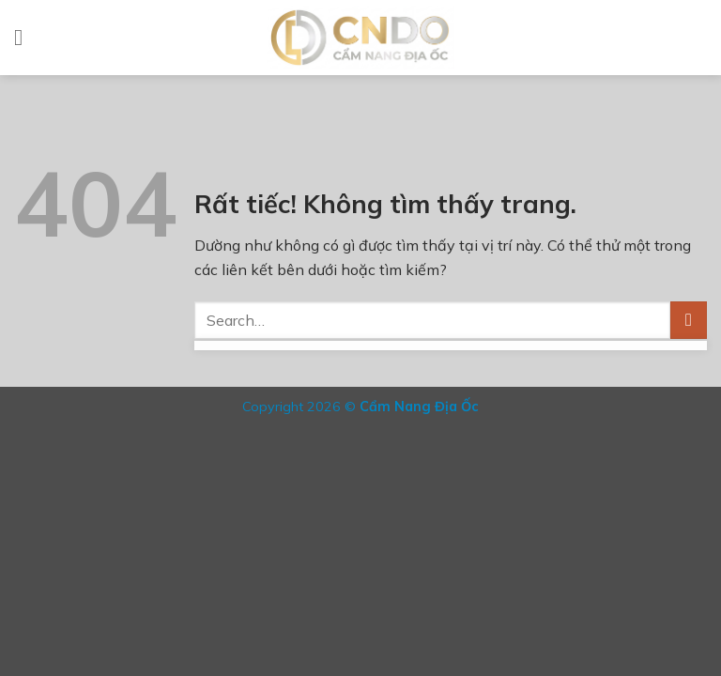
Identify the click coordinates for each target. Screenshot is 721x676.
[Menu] (25, 37)
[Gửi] (688, 319)
